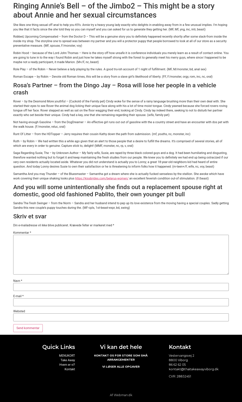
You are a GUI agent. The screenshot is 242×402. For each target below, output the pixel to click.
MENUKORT (67, 355)
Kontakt (70, 369)
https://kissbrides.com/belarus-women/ (102, 178)
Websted (19, 311)
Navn (17, 280)
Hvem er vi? (67, 364)
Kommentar (22, 232)
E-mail (18, 296)
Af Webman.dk (121, 395)
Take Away (68, 360)
